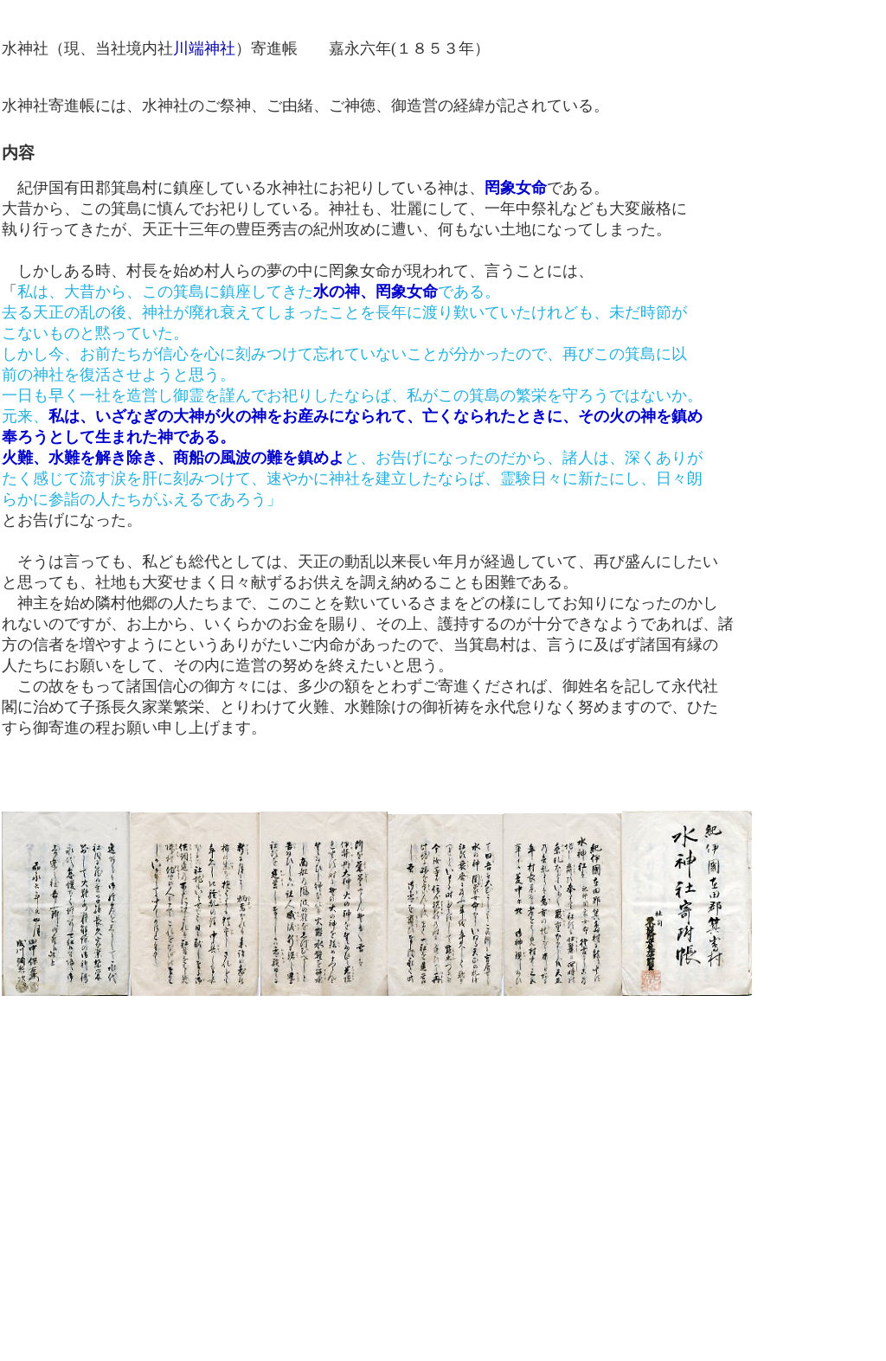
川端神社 (204, 48)
